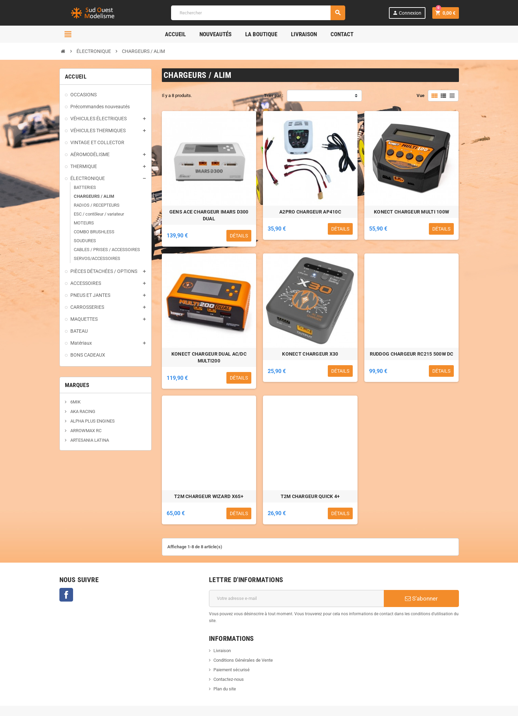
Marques (77, 385)
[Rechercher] (258, 12)
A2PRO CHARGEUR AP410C (310, 212)
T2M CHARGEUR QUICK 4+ (310, 496)
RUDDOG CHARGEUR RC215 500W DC (411, 354)
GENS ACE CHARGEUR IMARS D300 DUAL (209, 215)
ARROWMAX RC (85, 430)
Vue (420, 95)
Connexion (406, 13)
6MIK (75, 401)
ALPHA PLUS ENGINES (92, 421)
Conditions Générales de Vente (243, 660)
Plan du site (224, 688)
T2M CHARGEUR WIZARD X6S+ (209, 496)
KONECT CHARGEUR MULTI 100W (411, 212)
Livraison (222, 650)
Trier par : (273, 95)
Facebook (66, 595)
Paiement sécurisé (231, 669)
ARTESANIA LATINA (89, 440)
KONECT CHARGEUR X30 (310, 354)
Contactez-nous (228, 679)
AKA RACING (82, 411)
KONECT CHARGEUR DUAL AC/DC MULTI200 (209, 357)
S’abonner (421, 598)
